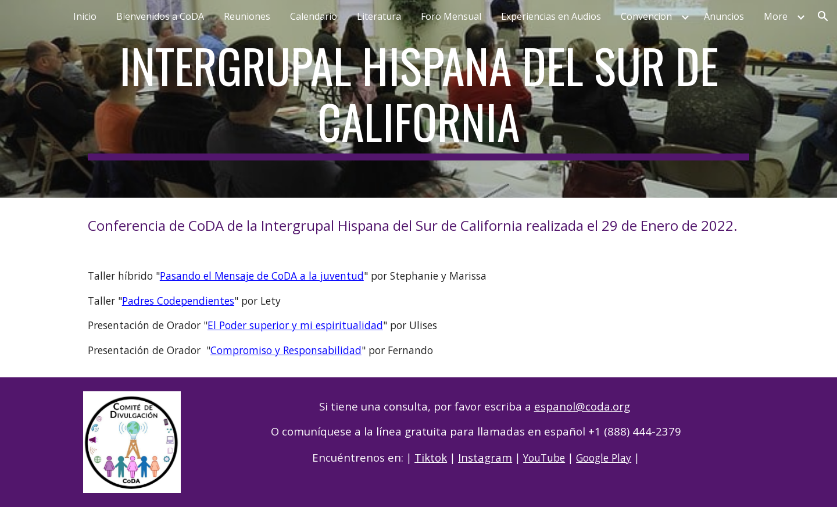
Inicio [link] (84, 16)
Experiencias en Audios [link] (551, 16)
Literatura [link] (379, 16)
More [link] (776, 16)
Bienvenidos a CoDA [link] (160, 16)
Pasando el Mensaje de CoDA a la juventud (262, 276)
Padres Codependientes (178, 301)
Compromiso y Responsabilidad (286, 350)
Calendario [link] (313, 16)
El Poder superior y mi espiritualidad (295, 325)
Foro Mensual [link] (451, 16)
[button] (823, 16)
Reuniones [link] (247, 16)
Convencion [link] (646, 16)
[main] (418, 99)
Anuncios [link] (724, 16)
